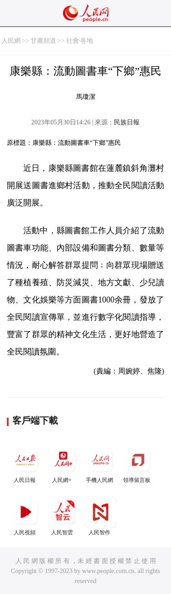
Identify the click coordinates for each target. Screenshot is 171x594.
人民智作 (100, 516)
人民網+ (63, 463)
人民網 (11, 40)
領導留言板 (138, 463)
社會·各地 (79, 40)
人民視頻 (25, 516)
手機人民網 (100, 463)
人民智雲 (63, 516)
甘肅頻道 (43, 40)
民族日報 (127, 122)
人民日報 (25, 463)
